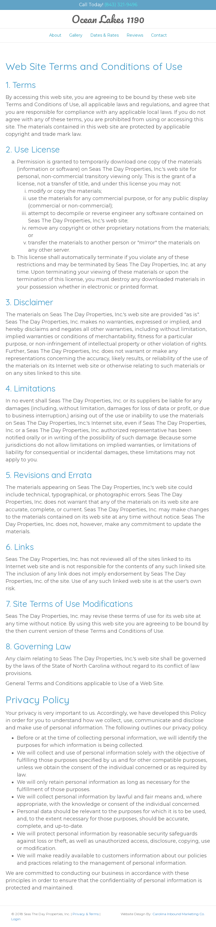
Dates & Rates (104, 35)
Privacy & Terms (86, 914)
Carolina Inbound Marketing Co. (178, 914)
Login (16, 919)
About (55, 35)
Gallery (75, 35)
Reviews (135, 35)
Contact (159, 35)
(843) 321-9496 (120, 4)
